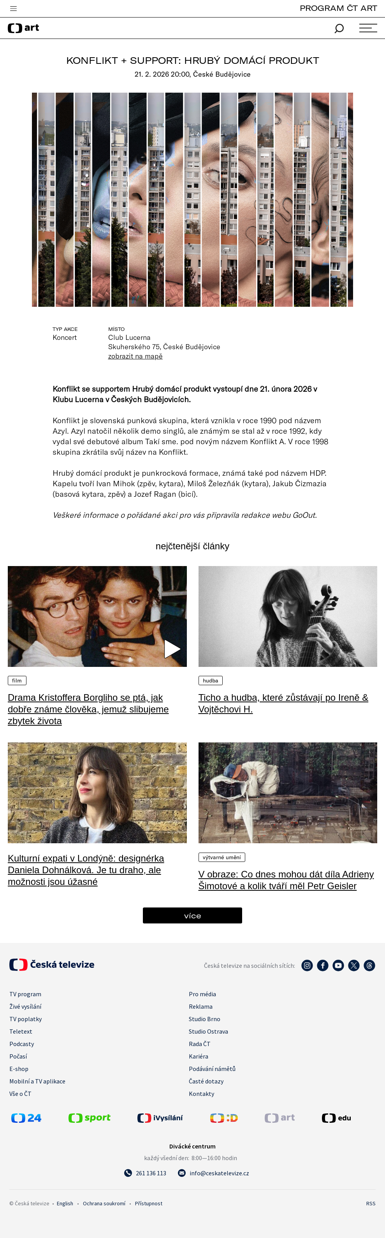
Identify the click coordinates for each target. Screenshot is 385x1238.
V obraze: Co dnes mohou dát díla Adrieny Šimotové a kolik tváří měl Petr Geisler (286, 880)
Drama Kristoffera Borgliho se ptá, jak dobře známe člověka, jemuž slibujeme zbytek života (88, 709)
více (192, 915)
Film (17, 680)
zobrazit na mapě (135, 356)
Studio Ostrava (208, 1031)
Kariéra (198, 1056)
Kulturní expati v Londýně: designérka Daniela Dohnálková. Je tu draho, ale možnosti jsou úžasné (86, 870)
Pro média (202, 994)
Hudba (211, 680)
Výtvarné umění (222, 857)
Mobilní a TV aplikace (37, 1081)
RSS (371, 1203)
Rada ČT (200, 1044)
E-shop (18, 1069)
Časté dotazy (206, 1081)
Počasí (18, 1056)
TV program (25, 994)
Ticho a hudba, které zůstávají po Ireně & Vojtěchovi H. (284, 703)
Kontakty (201, 1093)
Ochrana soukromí (104, 1203)
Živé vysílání (25, 1006)
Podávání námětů (212, 1069)
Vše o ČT (20, 1093)
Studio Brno (204, 1019)
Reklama (201, 1006)
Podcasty (21, 1044)
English (65, 1203)
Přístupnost (148, 1203)
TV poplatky (25, 1019)
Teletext (20, 1031)
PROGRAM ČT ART (338, 8)
